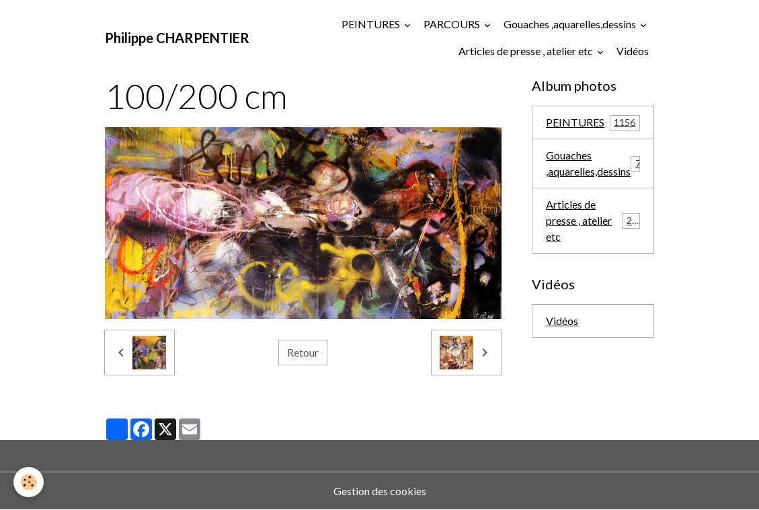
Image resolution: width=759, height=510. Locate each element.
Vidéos (632, 50)
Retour (303, 352)
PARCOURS (453, 23)
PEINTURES (372, 23)
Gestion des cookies (379, 490)
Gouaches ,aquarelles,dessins (571, 23)
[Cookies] (28, 482)
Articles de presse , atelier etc (526, 50)
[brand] (177, 38)
